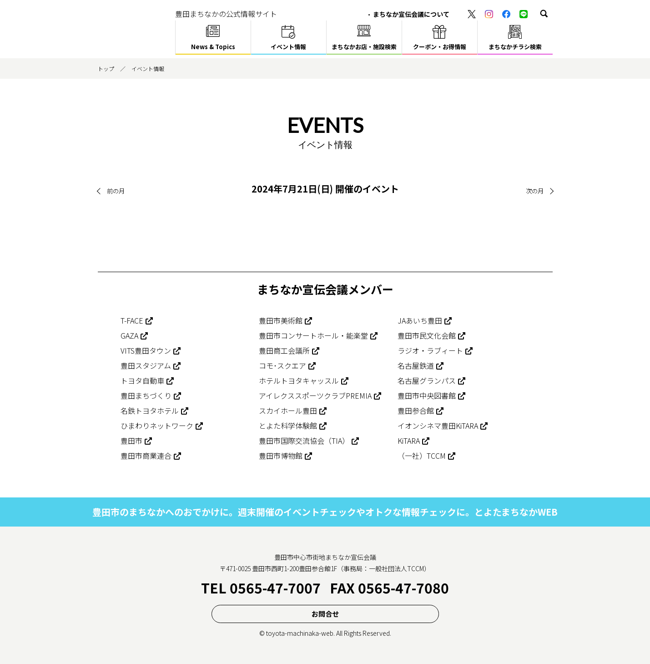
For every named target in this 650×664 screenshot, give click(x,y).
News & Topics (213, 46)
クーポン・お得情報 (439, 46)
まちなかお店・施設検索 (364, 46)
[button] (544, 14)
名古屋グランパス (427, 380)
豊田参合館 (416, 410)
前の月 (116, 191)
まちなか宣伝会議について (411, 14)
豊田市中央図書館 (427, 395)
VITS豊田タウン (146, 350)
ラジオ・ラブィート (430, 350)
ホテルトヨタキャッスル (299, 380)
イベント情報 (288, 46)
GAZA (129, 335)
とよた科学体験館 (288, 425)
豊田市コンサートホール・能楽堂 (313, 335)
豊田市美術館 (280, 320)
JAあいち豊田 (420, 320)
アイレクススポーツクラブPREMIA (315, 395)
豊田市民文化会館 (427, 335)
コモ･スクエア (282, 365)
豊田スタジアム (146, 365)
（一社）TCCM (422, 455)
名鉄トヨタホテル (150, 410)
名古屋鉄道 (416, 365)
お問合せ (325, 613)
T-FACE (132, 320)
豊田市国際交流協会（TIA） (304, 440)
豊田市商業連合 (146, 455)
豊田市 (131, 440)
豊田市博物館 (280, 455)
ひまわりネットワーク (157, 425)
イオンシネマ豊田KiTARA (438, 425)
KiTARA (409, 440)
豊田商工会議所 (284, 350)
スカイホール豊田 (288, 410)
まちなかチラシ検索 (515, 46)
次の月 (534, 191)
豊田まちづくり (146, 395)
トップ (106, 68)
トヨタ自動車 (142, 380)
